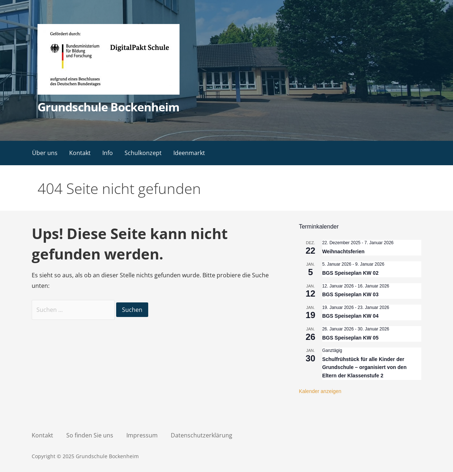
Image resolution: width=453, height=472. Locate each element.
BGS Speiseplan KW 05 (350, 338)
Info (107, 153)
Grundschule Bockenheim (108, 107)
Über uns (45, 153)
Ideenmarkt (189, 153)
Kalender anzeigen (320, 391)
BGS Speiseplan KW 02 (350, 273)
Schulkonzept (143, 153)
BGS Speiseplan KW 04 (350, 316)
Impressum (142, 435)
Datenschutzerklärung (201, 435)
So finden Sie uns (89, 435)
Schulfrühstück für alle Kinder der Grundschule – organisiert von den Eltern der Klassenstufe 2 (364, 367)
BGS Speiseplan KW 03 (350, 294)
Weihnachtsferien (343, 251)
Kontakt (80, 153)
